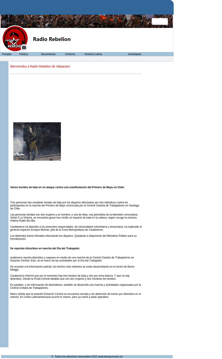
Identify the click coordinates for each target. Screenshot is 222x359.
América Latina (93, 54)
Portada (6, 54)
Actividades (134, 54)
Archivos (70, 54)
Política (23, 54)
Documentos (48, 54)
